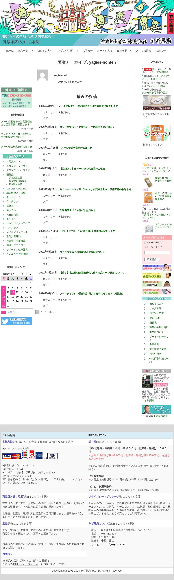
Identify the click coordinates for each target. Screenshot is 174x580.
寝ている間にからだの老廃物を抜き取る (163, 196)
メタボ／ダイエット (17, 232)
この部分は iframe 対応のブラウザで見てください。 (17, 73)
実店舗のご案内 (157, 349)
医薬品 (10, 174)
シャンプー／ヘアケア (18, 223)
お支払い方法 (156, 313)
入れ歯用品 (12, 214)
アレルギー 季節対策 (17, 253)
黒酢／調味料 (13, 236)
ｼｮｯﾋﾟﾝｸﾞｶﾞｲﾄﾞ (65, 50)
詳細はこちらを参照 (24, 441)
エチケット (12, 219)
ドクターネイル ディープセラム (164, 226)
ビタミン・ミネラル (17, 165)
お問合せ (87, 50)
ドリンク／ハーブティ (18, 170)
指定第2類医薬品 (18, 181)
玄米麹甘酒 (163, 72)
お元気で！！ (13, 161)
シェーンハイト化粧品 (154, 85)
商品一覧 (23, 50)
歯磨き (10, 206)
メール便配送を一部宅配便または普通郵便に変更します (16, 123)
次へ (51, 312)
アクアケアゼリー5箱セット (156, 77)
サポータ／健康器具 (17, 249)
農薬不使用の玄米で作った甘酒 (163, 179)
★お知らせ (64, 112)
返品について (156, 332)
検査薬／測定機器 (15, 240)
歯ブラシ (11, 210)
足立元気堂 (162, 415)
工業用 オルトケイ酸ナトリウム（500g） (156, 216)
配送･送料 (154, 317)
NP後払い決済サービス (40, 472)
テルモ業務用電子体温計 (155, 92)
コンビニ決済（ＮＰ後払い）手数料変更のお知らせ (16, 135)
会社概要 (122, 50)
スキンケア (12, 227)
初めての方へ (45, 50)
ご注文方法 (155, 308)
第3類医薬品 (15, 184)
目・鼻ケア (12, 201)
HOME (10, 50)
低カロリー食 (13, 197)
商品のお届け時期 (159, 327)
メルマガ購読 (143, 50)
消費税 (153, 322)
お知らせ (161, 50)
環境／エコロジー (15, 245)
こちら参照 (148, 400)
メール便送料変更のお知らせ (16, 146)
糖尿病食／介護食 (15, 192)
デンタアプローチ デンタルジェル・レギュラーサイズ (156, 169)
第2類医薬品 (15, 177)
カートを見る (104, 50)
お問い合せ (155, 353)
